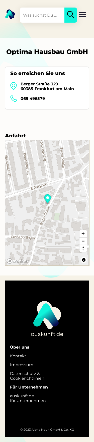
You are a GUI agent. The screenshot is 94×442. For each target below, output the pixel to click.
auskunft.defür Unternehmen (28, 398)
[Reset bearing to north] (83, 248)
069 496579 (33, 98)
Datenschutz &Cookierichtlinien (27, 376)
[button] (82, 14)
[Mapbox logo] (18, 261)
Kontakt (18, 356)
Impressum (21, 364)
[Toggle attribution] (84, 260)
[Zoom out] (83, 241)
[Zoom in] (83, 233)
